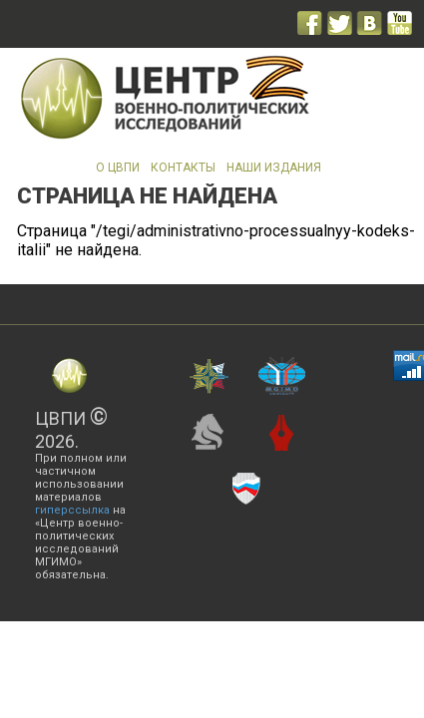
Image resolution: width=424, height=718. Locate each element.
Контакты (183, 168)
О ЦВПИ (118, 168)
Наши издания (273, 168)
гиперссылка (72, 510)
